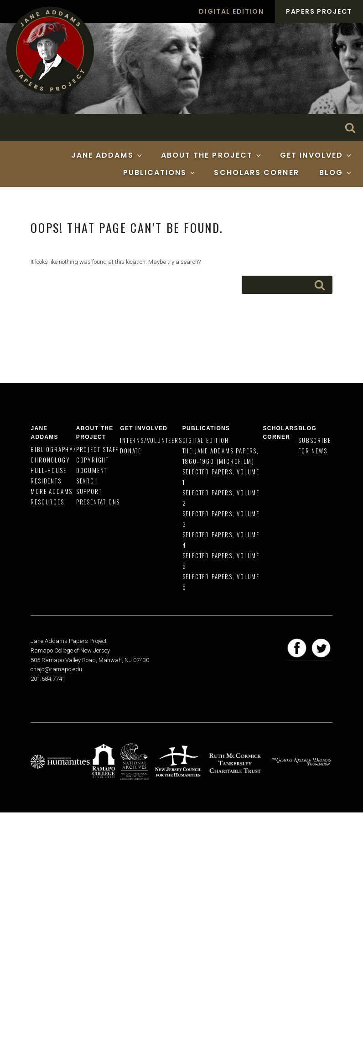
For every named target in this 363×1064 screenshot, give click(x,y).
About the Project (211, 155)
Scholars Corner (256, 172)
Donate (130, 450)
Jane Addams (107, 155)
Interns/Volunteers (151, 440)
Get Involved (316, 155)
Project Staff (97, 449)
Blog (336, 172)
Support (89, 491)
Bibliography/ (53, 449)
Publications (160, 172)
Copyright (92, 459)
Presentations (98, 501)
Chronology (50, 459)
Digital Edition (231, 11)
